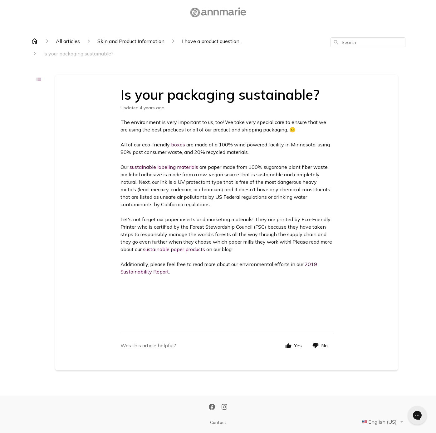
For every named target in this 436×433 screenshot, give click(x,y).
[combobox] (368, 42)
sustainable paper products (174, 249)
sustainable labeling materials (164, 167)
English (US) (383, 422)
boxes (178, 144)
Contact (218, 422)
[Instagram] (224, 407)
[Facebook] (212, 407)
